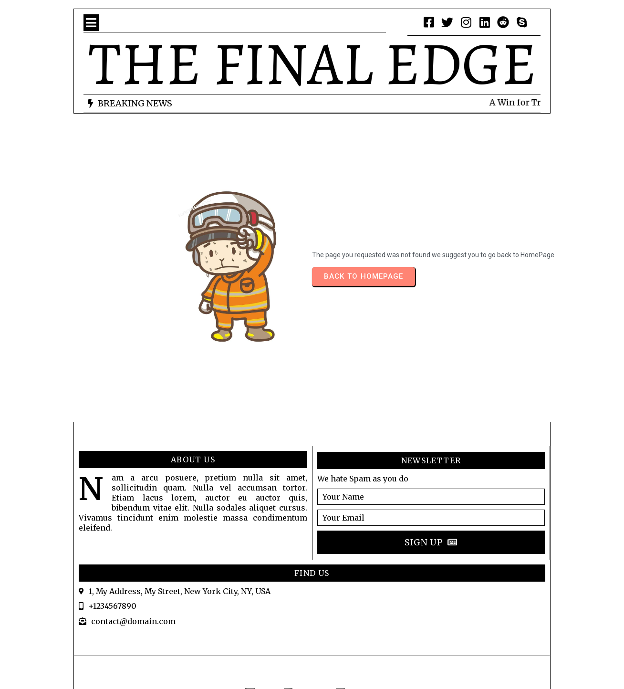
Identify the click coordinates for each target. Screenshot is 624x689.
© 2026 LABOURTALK (312, 645)
